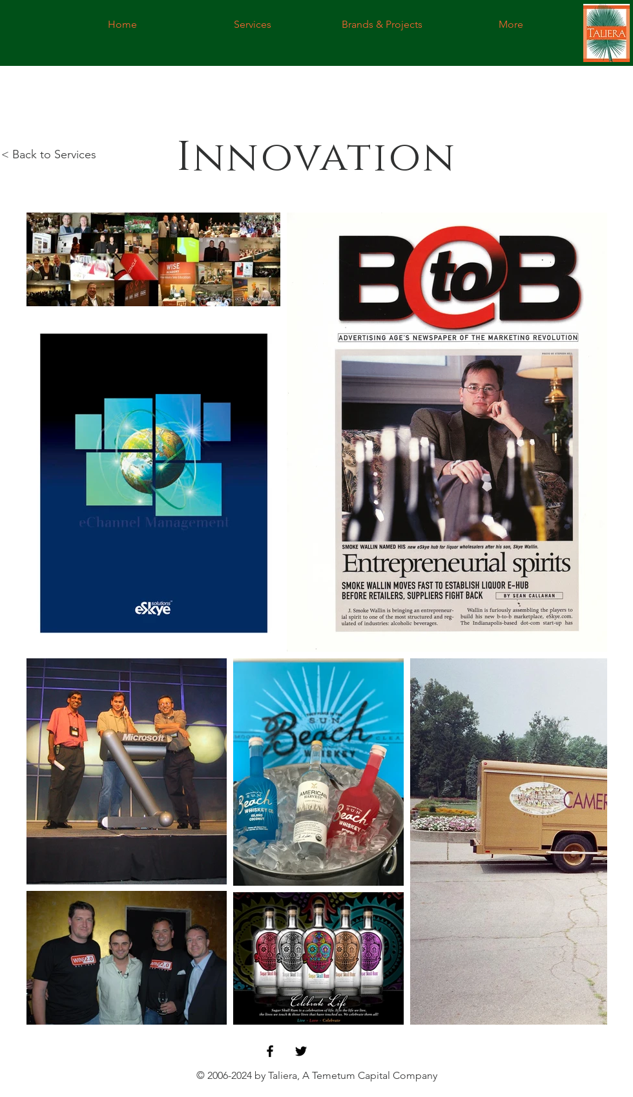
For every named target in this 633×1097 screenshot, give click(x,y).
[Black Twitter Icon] (301, 1051)
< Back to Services (48, 154)
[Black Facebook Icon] (270, 1051)
